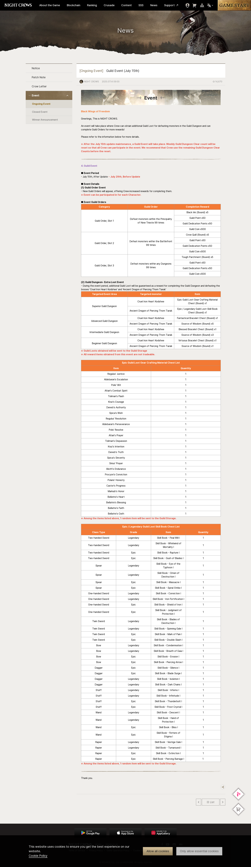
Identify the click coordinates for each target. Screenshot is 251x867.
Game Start (234, 5)
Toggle (67, 95)
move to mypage (187, 5)
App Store (125, 833)
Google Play (90, 833)
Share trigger (222, 787)
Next (222, 802)
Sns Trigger (202, 5)
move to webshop (194, 5)
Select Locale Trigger (210, 5)
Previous (198, 802)
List (212, 802)
